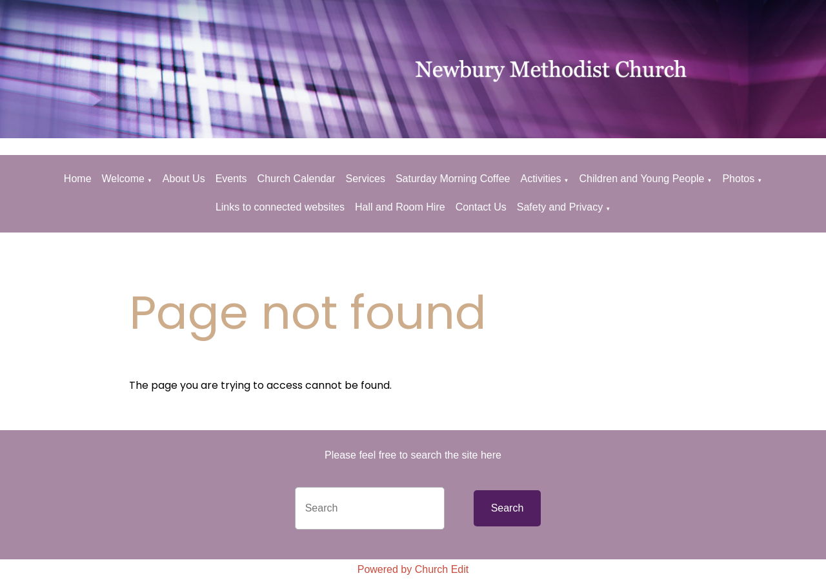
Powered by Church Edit (413, 569)
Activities (540, 178)
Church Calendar (296, 178)
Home (78, 178)
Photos (738, 178)
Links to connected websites (280, 207)
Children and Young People (642, 178)
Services (365, 178)
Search (507, 507)
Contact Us (481, 207)
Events (231, 178)
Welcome (123, 178)
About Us (184, 178)
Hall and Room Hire (400, 207)
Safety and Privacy (560, 207)
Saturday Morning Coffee (453, 178)
